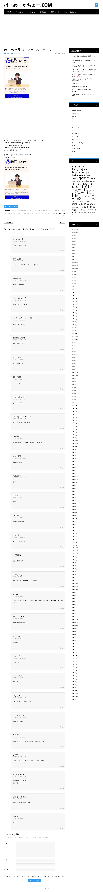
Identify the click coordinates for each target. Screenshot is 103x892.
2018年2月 (75, 506)
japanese (36, 210)
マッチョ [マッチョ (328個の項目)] (81, 207)
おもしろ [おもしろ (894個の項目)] (85, 184)
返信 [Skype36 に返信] (61, 668)
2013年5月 (75, 676)
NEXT (43, 210)
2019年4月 (75, 464)
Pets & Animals (76, 140)
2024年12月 (75, 262)
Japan (31, 210)
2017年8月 (75, 524)
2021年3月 (75, 396)
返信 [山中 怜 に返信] (61, 448)
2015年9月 (75, 592)
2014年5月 (75, 640)
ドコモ (40, 213)
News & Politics (76, 134)
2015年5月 (75, 604)
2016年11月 (75, 551)
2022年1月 (75, 366)
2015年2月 (75, 613)
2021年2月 (75, 399)
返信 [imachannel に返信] (61, 648)
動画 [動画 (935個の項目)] (86, 206)
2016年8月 (75, 560)
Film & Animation (76, 122)
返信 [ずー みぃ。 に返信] (61, 586)
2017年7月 (75, 527)
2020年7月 (75, 420)
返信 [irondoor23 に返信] (61, 251)
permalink (62, 216)
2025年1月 (75, 259)
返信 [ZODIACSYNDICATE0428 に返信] (61, 330)
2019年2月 (75, 470)
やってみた (31, 12)
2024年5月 (75, 283)
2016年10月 (75, 554)
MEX (40, 210)
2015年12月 (75, 583)
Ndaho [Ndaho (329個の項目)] (73, 181)
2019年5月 (75, 461)
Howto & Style (75, 128)
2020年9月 (75, 414)
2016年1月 (75, 580)
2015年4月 (75, 607)
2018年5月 (75, 497)
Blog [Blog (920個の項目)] (74, 166)
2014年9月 (75, 628)
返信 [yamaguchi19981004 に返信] (61, 428)
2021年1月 (75, 402)
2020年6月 (75, 423)
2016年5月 (75, 569)
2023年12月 (75, 298)
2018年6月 (75, 494)
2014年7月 (75, 634)
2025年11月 (75, 229)
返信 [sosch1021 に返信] (61, 468)
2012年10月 (75, 696)
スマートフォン (32, 213)
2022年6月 (75, 351)
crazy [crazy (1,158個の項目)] (81, 166)
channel (13, 210)
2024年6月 (75, 280)
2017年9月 (75, 521)
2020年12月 (75, 405)
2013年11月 (75, 658)
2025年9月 (75, 235)
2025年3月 (75, 253)
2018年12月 (75, 476)
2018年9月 (75, 485)
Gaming (74, 125)
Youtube (55, 210)
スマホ (25, 213)
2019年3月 (75, 467)
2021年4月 (75, 393)
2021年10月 (75, 375)
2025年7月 (75, 241)
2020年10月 (75, 411)
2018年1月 (75, 509)
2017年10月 (75, 518)
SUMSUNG (49, 210)
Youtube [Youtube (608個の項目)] (85, 181)
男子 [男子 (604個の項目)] (76, 212)
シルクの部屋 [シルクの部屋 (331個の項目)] (91, 199)
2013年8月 (75, 667)
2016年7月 (75, 563)
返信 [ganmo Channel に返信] (61, 349)
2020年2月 (75, 435)
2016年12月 (75, 548)
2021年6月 (75, 387)
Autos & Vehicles (76, 110)
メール (7, 865)
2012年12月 (75, 691)
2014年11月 (75, 622)
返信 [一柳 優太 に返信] (61, 566)
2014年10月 (75, 625)
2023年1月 (75, 331)
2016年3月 (75, 575)
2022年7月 (75, 348)
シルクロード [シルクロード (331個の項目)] (75, 201)
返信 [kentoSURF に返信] (61, 369)
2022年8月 (75, 345)
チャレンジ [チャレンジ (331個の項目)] (87, 201)
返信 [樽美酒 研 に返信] (61, 290)
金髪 (54, 213)
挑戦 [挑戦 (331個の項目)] (88, 210)
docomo (17, 210)
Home (9, 12)
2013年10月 (75, 661)
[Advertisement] (51, 29)
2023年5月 (75, 319)
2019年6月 (75, 459)
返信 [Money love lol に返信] (61, 409)
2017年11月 (75, 515)
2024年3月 (75, 289)
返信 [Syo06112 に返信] (61, 507)
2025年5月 (75, 247)
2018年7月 (75, 491)
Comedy (14, 207)
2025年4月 (75, 250)
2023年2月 (75, 328)
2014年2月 (75, 649)
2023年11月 (75, 301)
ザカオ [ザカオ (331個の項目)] (85, 199)
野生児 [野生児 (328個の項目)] (89, 212)
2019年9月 (75, 450)
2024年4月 (75, 286)
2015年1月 (75, 616)
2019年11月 (75, 444)
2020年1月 (75, 438)
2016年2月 (75, 577)
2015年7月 (75, 598)
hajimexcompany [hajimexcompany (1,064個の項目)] (81, 175)
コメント (7, 843)
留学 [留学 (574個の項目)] (81, 212)
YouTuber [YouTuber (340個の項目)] (92, 181)
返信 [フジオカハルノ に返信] (61, 727)
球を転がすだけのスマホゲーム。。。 (82, 86)
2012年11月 (75, 693)
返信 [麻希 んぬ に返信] (61, 270)
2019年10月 (75, 447)
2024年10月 (75, 268)
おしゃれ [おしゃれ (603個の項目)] (75, 184)
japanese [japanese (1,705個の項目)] (84, 178)
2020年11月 (75, 408)
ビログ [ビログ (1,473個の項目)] (88, 203)
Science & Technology (78, 143)
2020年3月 (75, 432)
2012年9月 (75, 699)
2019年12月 (75, 441)
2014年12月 (75, 619)
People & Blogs (76, 137)
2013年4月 (75, 679)
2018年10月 (75, 482)
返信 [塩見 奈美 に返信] (61, 488)
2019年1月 (75, 473)
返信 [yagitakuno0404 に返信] (61, 789)
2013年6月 (75, 673)
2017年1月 (75, 545)
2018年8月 (75, 488)
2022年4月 (75, 357)
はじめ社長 (11, 213)
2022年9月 (75, 342)
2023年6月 (75, 316)
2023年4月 (75, 322)
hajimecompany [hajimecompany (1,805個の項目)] (82, 172)
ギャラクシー (19, 213)
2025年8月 (75, 238)
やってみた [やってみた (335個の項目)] (88, 196)
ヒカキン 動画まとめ (70, 12)
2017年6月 (75, 530)
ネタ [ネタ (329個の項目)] (92, 201)
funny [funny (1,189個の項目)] (75, 169)
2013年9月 (75, 664)
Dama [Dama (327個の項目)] (86, 167)
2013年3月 (75, 682)
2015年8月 (75, 595)
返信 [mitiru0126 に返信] (61, 687)
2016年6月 (75, 566)
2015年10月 (75, 589)
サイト (6, 869)
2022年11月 (75, 336)
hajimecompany (25, 210)
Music (73, 131)
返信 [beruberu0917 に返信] (61, 310)
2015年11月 (75, 586)
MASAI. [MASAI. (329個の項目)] (93, 178)
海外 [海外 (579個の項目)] (91, 210)
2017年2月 (75, 542)
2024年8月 (75, 274)
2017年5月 (75, 533)
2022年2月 (75, 363)
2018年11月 (75, 479)
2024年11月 (75, 265)
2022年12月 (75, 334)
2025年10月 (75, 232)
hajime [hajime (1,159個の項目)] (83, 169)
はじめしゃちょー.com (28, 5)
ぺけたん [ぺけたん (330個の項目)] (81, 196)
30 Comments (61, 53)
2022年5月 (75, 354)
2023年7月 (75, 313)
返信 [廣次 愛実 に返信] (61, 389)
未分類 (73, 152)
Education (74, 116)
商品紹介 (44, 213)
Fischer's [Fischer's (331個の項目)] (91, 167)
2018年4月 (75, 500)
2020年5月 (75, 426)
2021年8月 (75, 381)
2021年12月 (75, 369)
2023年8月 (75, 310)
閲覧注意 (43, 12)
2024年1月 (75, 295)
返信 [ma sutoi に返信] (61, 547)
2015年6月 (75, 601)
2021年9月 (75, 378)
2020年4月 (75, 429)
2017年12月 (75, 512)
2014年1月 (75, 652)
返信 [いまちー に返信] (61, 707)
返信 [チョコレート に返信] (61, 628)
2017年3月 (75, 539)
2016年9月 (75, 557)
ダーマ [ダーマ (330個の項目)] (81, 201)
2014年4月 (75, 643)
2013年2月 (75, 685)
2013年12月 (75, 655)
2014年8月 (75, 631)
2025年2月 (75, 256)
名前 (6, 860)
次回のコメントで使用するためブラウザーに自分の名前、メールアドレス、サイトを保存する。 (34, 876)
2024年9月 (75, 271)
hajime (8, 53)
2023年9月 (75, 307)
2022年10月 (75, 339)
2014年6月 (75, 637)
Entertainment (75, 119)
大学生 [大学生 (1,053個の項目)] (81, 209)
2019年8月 (75, 452)
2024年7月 (75, 277)
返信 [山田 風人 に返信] (61, 527)
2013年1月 (75, 688)
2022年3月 (75, 360)
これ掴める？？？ (76, 83)
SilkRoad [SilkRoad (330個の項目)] (78, 181)
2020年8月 (75, 417)
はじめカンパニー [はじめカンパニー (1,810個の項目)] (83, 191)
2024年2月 (75, 292)
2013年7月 (75, 670)
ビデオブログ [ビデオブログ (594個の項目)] (77, 204)
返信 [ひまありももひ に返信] (61, 808)
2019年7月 (75, 456)
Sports (73, 146)
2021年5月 (75, 390)
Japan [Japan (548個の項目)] (74, 178)
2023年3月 (75, 325)
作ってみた (19, 12)
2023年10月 (75, 304)
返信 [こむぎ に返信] (61, 747)
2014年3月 (75, 646)
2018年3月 (75, 503)
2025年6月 (75, 244)
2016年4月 (75, 572)
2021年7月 (75, 384)
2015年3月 (75, 610)
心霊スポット (55, 12)
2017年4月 (75, 536)
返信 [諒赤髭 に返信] (61, 828)
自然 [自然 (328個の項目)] (85, 212)
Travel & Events (76, 148)
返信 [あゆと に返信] (61, 608)
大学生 (50, 213)
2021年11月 (75, 372)
